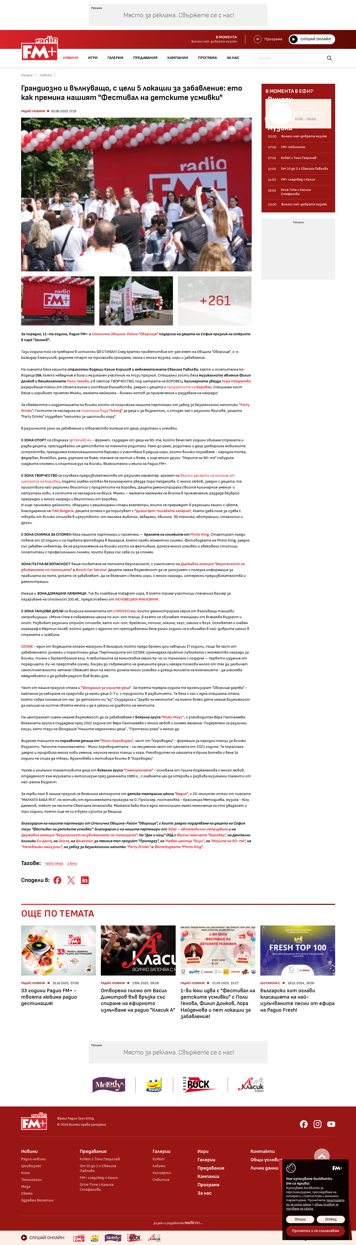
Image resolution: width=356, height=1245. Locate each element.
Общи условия (266, 1160)
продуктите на (189, 387)
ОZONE (27, 646)
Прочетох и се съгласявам (315, 1231)
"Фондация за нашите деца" (106, 687)
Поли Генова (78, 381)
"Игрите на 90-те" (228, 841)
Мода (25, 1186)
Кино (25, 1173)
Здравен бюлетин (37, 1200)
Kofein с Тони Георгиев (100, 1159)
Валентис (85, 841)
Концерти (162, 1173)
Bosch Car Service (91, 570)
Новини (46, 75)
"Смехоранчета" (138, 770)
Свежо (27, 1193)
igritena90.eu (80, 440)
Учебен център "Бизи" (184, 841)
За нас (205, 1193)
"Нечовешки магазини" (41, 847)
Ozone (63, 841)
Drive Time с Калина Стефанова (97, 1187)
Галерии (162, 1151)
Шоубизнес (31, 1166)
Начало (27, 75)
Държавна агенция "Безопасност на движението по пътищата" (79, 835)
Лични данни (264, 1168)
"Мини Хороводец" (116, 741)
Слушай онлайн (310, 39)
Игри (203, 1151)
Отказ (331, 1219)
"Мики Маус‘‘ (172, 717)
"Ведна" (181, 794)
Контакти (263, 1151)
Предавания (93, 1151)
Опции (300, 1219)
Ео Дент (44, 841)
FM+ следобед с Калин (99, 1177)
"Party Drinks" (138, 847)
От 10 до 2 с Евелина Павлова (98, 1168)
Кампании (208, 1176)
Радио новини (33, 111)
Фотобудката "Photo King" (178, 847)
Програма (268, 39)
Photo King (199, 534)
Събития (161, 1179)
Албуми (159, 1166)
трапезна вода (102, 410)
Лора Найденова (236, 381)
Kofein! (159, 1159)
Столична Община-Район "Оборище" (125, 334)
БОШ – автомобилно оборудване (198, 829)
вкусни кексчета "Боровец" (201, 835)
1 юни (72, 863)
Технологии (31, 1179)
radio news (54, 863)
